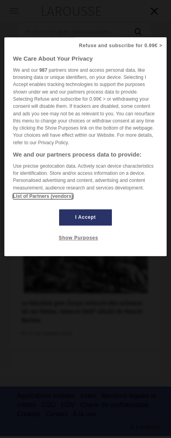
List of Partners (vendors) (43, 196)
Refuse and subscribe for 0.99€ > (120, 45)
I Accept (85, 217)
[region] (85, 146)
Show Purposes (78, 238)
